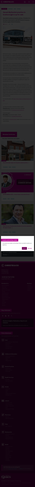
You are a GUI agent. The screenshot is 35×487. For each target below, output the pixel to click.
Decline (30, 248)
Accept (24, 248)
